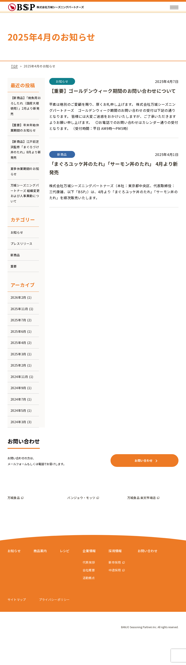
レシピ (66, 573)
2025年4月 (18, 342)
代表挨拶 (91, 585)
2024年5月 (18, 410)
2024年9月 (18, 388)
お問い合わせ (151, 573)
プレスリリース (22, 243)
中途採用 (118, 593)
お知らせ (17, 232)
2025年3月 (18, 354)
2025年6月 (18, 331)
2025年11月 (19, 309)
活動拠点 (91, 600)
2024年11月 (19, 376)
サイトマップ (17, 622)
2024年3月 (18, 422)
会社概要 (91, 593)
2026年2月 (18, 297)
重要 (14, 266)
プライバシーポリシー (54, 622)
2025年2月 (18, 365)
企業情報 (92, 573)
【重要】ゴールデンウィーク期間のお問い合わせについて (113, 90)
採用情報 (119, 573)
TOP (14, 66)
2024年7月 (18, 399)
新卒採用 (118, 585)
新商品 (15, 255)
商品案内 (41, 573)
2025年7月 (18, 320)
